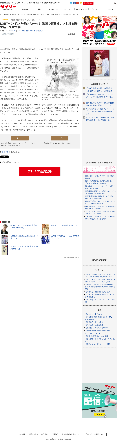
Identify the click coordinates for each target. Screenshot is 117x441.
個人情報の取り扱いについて (72, 434)
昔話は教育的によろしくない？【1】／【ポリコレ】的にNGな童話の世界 (19, 144)
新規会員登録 (88, 3)
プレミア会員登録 (40, 171)
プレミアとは (95, 9)
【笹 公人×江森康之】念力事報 (96, 336)
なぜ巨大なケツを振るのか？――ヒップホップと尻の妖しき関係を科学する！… (101, 111)
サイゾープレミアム (8, 7)
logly (77, 257)
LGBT (19, 31)
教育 (27, 31)
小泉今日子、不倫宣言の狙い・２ (64, 225)
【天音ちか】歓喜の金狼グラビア (97, 292)
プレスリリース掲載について (95, 434)
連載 (39, 9)
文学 (31, 31)
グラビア (67, 9)
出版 (23, 31)
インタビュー (53, 9)
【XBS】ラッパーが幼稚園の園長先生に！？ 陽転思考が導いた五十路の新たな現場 (100, 287)
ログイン (5, 152)
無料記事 (25, 9)
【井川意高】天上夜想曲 (94, 325)
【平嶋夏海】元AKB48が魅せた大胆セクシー (59, 143)
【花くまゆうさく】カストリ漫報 (97, 344)
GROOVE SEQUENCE (93, 333)
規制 (41, 31)
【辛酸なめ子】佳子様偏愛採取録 (97, 330)
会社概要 (22, 434)
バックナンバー (81, 9)
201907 (13, 31)
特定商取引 (54, 434)
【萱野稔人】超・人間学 (94, 322)
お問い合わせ (33, 434)
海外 (37, 31)
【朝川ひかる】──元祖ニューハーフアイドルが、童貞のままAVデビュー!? (100, 96)
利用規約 (44, 434)
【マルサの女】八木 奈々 (94, 314)
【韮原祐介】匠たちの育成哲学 (96, 328)
